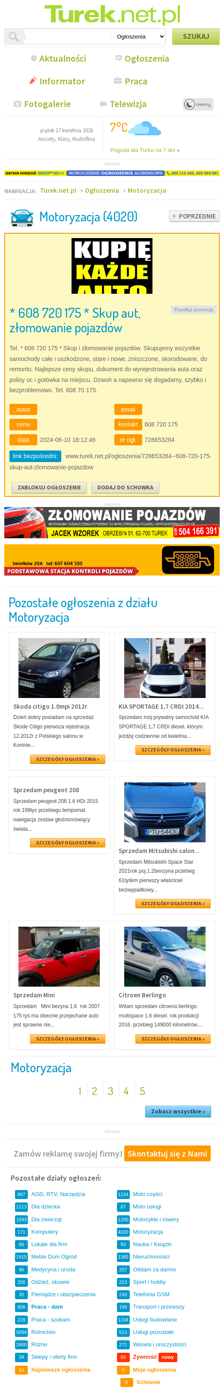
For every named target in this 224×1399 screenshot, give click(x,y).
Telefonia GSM (143, 1294)
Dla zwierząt (38, 1219)
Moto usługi (139, 1206)
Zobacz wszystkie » (178, 1111)
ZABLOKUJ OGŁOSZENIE (49, 487)
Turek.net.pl (58, 190)
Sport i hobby (141, 1282)
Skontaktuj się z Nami (167, 1153)
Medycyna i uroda (45, 1269)
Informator (62, 81)
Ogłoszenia (147, 58)
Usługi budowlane (147, 1319)
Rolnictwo (35, 1332)
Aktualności (62, 58)
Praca (136, 81)
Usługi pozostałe (145, 1332)
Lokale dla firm (41, 1244)
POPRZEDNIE (197, 216)
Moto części (140, 1194)
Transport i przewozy (151, 1307)
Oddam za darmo (146, 1269)
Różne (31, 1344)
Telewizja (128, 104)
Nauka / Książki (144, 1244)
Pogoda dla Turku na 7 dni (145, 150)
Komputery (36, 1232)
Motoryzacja (147, 190)
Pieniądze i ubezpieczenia (55, 1294)
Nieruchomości (143, 1257)
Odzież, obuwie (42, 1282)
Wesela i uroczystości (152, 1344)
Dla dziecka (37, 1206)
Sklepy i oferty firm (46, 1357)
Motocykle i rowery (148, 1219)
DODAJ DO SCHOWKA (125, 487)
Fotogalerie (47, 104)
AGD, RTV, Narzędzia (50, 1194)
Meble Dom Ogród (46, 1257)
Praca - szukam (42, 1319)
